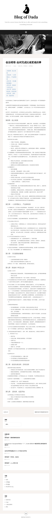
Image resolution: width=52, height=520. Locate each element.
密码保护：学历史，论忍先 (12, 457)
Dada (14, 66)
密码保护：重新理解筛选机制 (12, 437)
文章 (8, 482)
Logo (7, 502)
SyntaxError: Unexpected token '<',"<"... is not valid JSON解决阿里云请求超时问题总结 (26, 444)
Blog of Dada (26, 17)
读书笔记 (31, 66)
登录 (7, 479)
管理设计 (25, 66)
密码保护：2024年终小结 (11, 463)
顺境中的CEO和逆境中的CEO (41, 412)
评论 (8, 484)
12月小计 (6, 412)
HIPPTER (8, 499)
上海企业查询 (9, 504)
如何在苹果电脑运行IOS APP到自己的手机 (16, 451)
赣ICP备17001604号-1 (26, 517)
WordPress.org (9, 486)
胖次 (7, 507)
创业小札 (20, 66)
